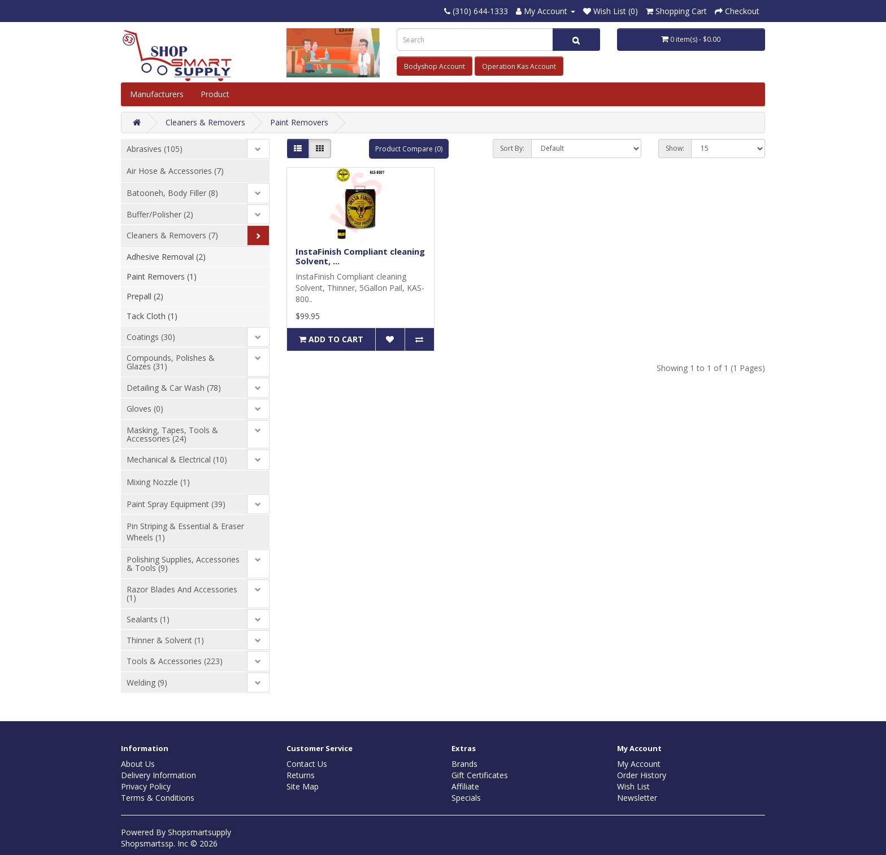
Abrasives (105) (155, 148)
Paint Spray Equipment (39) (176, 504)
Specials (466, 797)
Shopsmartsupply (199, 832)
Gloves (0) (145, 408)
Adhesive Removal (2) (166, 256)
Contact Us (306, 763)
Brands (464, 763)
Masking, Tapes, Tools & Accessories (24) (172, 434)
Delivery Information (158, 775)
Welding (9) (147, 682)
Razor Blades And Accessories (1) (182, 593)
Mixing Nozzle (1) (158, 482)
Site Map (302, 786)
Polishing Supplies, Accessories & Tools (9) (183, 563)
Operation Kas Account (519, 66)
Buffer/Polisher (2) (160, 214)
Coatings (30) (151, 336)
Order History (641, 775)
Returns (300, 775)
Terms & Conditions (157, 797)
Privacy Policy (146, 786)
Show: (675, 148)
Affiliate (465, 786)
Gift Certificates (479, 775)
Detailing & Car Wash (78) (174, 387)
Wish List (633, 786)
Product (216, 94)
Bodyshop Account (434, 66)
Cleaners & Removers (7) (172, 235)
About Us (138, 763)
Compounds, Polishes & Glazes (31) (171, 362)
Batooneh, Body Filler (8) (172, 192)
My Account (639, 763)
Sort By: (512, 148)
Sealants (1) (148, 619)
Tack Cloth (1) (152, 316)
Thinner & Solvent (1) (165, 640)
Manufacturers (157, 94)
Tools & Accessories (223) (175, 661)
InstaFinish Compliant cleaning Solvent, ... (360, 256)
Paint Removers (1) (162, 276)
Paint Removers (299, 122)
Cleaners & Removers (205, 122)
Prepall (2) (145, 296)
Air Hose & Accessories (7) (175, 170)
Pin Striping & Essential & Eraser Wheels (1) (185, 532)
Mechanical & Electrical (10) (177, 459)
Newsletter (637, 797)
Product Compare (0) (408, 149)
